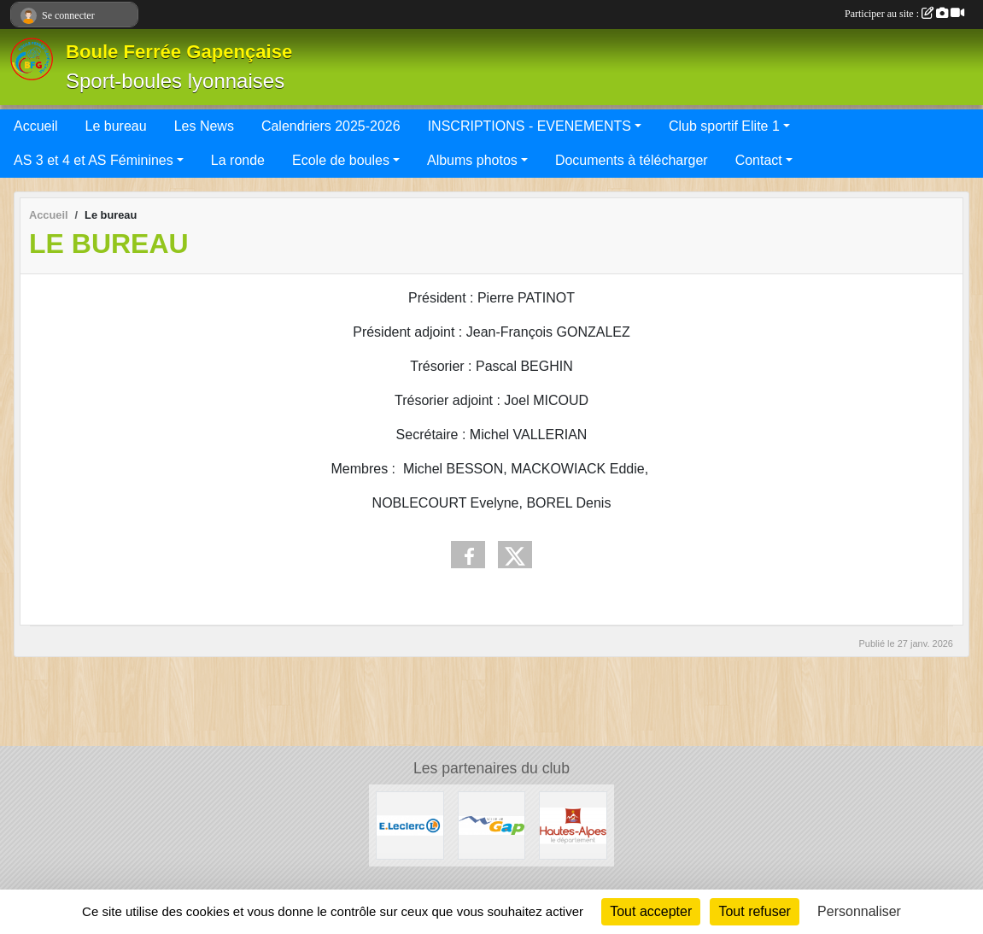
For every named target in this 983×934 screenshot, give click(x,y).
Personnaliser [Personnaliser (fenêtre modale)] (859, 911)
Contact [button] (758, 160)
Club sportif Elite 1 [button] (724, 126)
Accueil (36, 126)
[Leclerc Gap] (410, 824)
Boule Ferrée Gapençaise (179, 51)
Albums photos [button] (472, 160)
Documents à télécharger (631, 160)
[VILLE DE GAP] (492, 824)
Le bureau (116, 126)
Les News (204, 126)
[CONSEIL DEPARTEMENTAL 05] (573, 824)
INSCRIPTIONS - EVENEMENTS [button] (529, 126)
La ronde (238, 160)
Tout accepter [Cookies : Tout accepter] (651, 911)
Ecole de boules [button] (340, 160)
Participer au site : (904, 14)
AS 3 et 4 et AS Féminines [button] (93, 160)
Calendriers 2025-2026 (331, 126)
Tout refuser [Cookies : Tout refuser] (754, 911)
